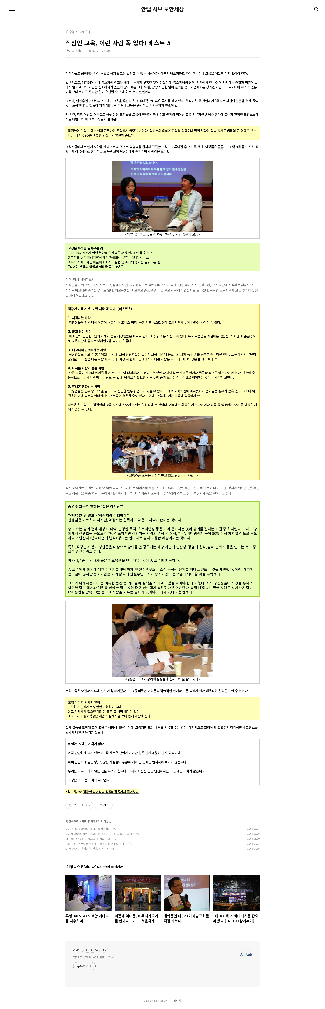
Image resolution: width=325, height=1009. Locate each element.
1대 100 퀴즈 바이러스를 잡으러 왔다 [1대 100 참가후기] (97, 843)
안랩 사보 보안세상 (162, 9)
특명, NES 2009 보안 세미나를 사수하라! (88, 829)
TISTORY (163, 1000)
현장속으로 (72, 821)
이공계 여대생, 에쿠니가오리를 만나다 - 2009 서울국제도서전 (100, 834)
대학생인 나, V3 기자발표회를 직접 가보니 (88, 838)
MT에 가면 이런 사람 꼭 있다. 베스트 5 (86, 848)
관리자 (177, 1000)
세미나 (85, 821)
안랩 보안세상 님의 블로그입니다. (95, 957)
